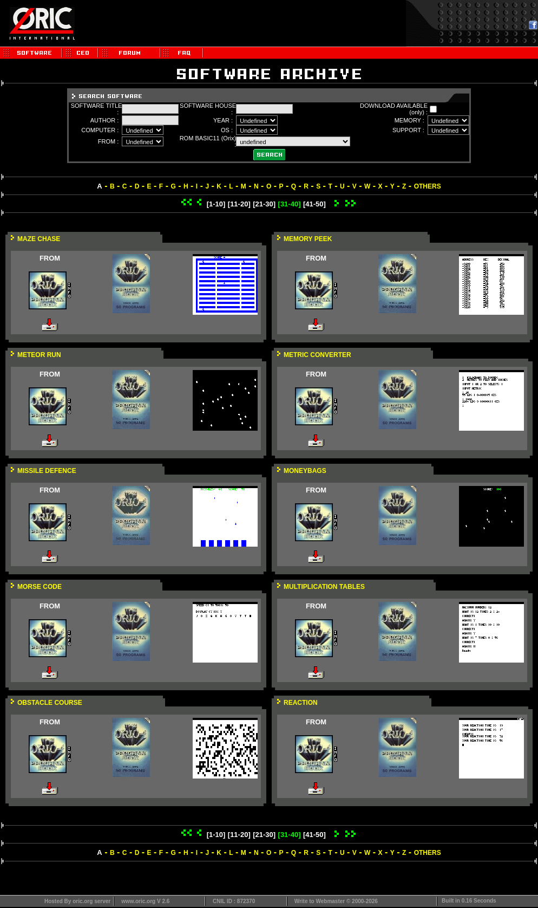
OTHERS (427, 186)
